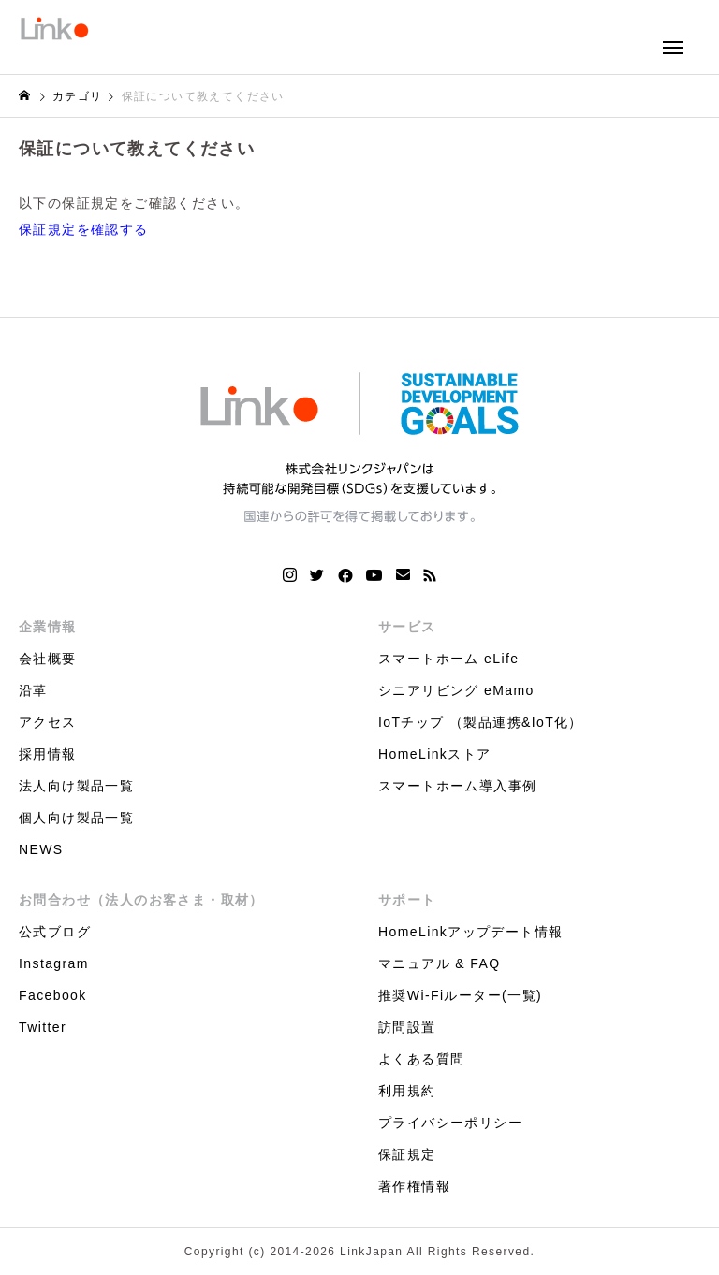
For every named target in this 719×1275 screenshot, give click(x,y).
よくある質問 (421, 1058)
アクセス (48, 722)
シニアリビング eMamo (456, 690)
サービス (407, 626)
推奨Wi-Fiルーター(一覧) (460, 995)
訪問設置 (407, 1027)
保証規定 (407, 1154)
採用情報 (48, 753)
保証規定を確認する (84, 229)
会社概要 (48, 658)
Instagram (54, 963)
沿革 (33, 690)
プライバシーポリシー (450, 1122)
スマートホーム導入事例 (457, 785)
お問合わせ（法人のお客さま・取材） (141, 899)
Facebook (53, 995)
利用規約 (407, 1090)
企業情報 (48, 626)
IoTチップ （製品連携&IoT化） (480, 722)
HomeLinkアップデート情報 (470, 931)
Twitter (42, 1027)
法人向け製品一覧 (76, 785)
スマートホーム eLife (448, 658)
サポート (407, 899)
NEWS (41, 849)
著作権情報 (414, 1186)
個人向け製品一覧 (76, 817)
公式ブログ (55, 931)
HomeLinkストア (434, 753)
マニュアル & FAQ (439, 963)
